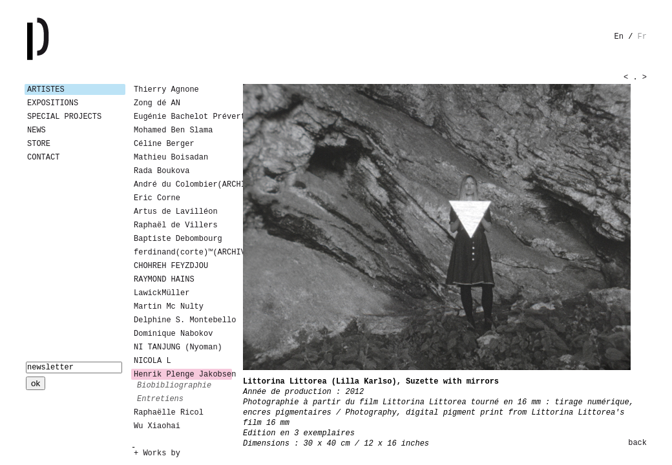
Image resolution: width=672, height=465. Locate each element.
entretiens (160, 399)
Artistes (46, 89)
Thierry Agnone (166, 89)
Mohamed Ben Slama (173, 130)
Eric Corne (157, 198)
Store (38, 144)
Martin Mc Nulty (169, 306)
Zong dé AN (157, 103)
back (637, 443)
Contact (43, 157)
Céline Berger (164, 144)
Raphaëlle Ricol (169, 412)
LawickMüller (161, 293)
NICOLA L (152, 361)
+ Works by (157, 453)
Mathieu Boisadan (171, 157)
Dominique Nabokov (173, 333)
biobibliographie (174, 385)
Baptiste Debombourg (178, 238)
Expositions (52, 103)
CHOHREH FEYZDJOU (171, 266)
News (36, 130)
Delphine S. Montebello (183, 320)
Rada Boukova (161, 171)
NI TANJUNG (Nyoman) (178, 347)
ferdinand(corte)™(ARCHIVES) (183, 252)
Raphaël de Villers (176, 225)
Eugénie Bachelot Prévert (183, 116)
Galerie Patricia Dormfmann (57, 38)
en (619, 36)
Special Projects (64, 116)
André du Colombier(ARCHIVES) (183, 184)
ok (35, 383)
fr (642, 36)
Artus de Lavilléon (176, 211)
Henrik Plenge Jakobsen (183, 374)
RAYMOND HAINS (164, 279)
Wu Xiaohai (157, 426)
